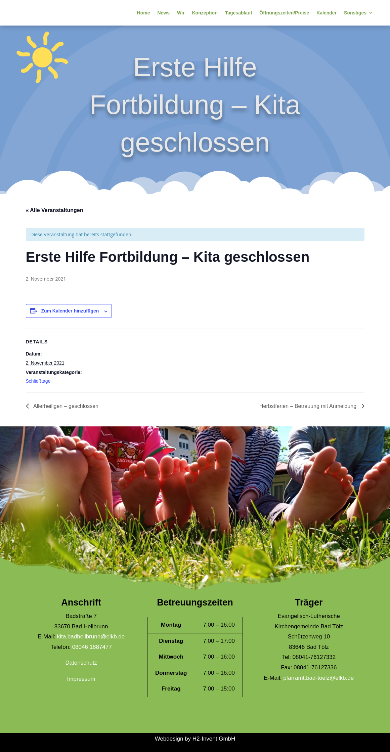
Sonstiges (355, 12)
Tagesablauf (238, 12)
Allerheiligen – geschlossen (65, 406)
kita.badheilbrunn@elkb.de (91, 636)
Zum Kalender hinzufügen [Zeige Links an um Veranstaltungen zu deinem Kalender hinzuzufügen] (70, 311)
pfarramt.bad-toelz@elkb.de (318, 678)
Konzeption (204, 12)
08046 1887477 (92, 647)
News (163, 12)
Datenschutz (81, 663)
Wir (180, 12)
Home (143, 12)
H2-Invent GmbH (213, 739)
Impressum (81, 679)
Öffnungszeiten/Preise (284, 12)
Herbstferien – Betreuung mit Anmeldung (308, 406)
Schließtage (38, 381)
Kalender (326, 12)
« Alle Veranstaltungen (54, 210)
